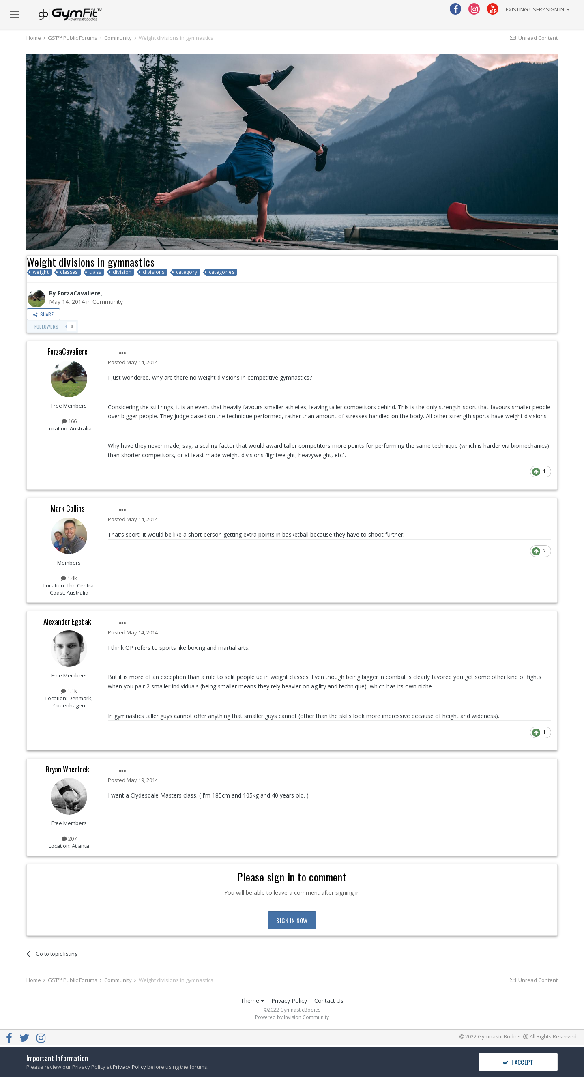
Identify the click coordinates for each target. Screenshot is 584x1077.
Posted (133, 362)
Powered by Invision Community (292, 1017)
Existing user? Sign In (538, 9)
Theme (252, 1000)
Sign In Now (291, 920)
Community (107, 301)
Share (43, 314)
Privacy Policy (289, 1000)
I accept (517, 1062)
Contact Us (329, 1000)
